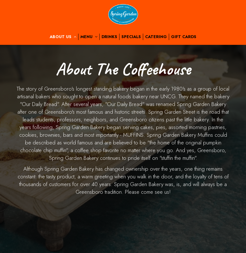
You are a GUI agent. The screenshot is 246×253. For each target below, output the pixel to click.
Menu (88, 37)
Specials (131, 37)
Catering (156, 37)
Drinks (109, 37)
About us (63, 37)
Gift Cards (183, 37)
